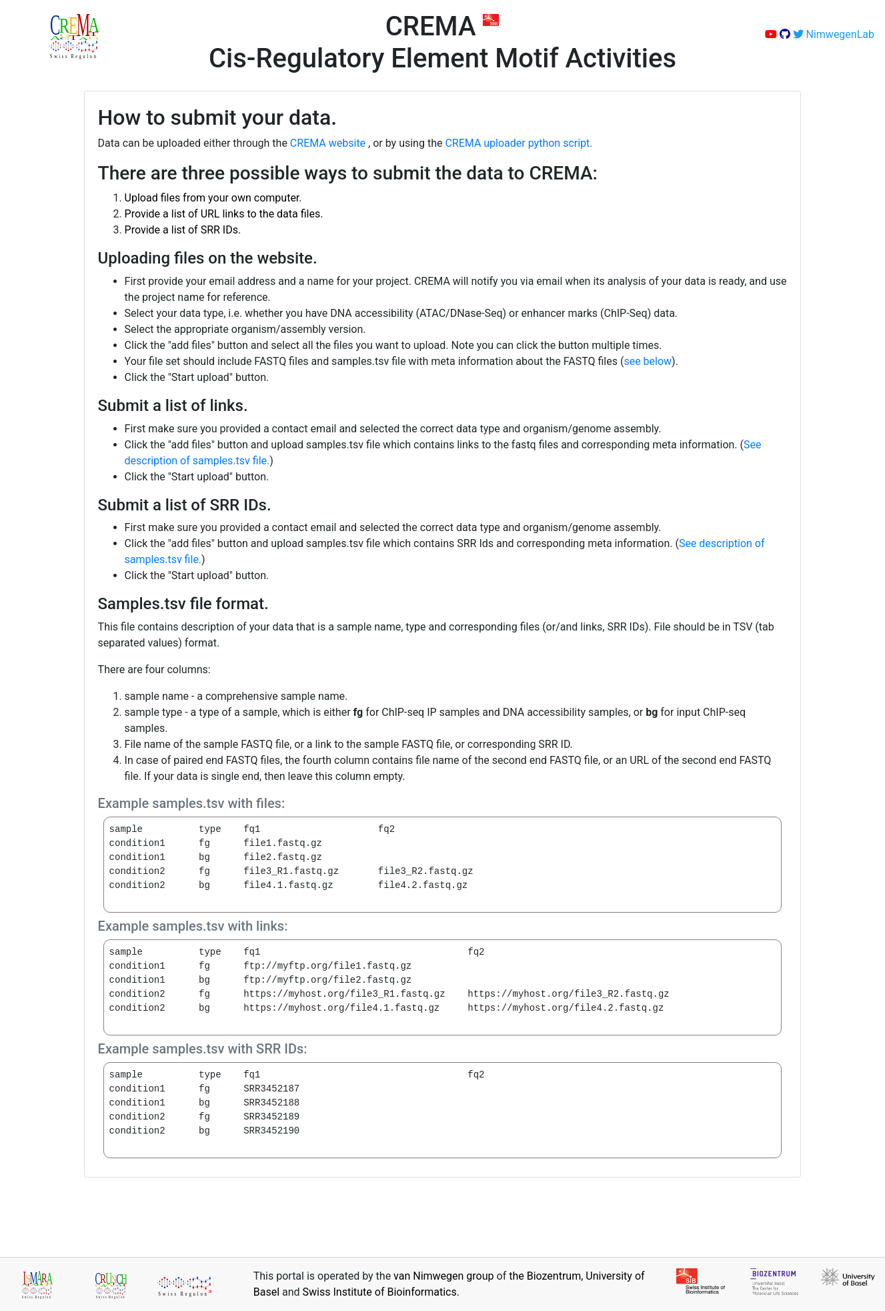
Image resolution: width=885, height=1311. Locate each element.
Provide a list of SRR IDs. (183, 230)
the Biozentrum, (547, 1276)
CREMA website (329, 143)
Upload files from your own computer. (213, 197)
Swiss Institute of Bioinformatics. (381, 1292)
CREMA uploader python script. (518, 143)
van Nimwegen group (444, 1276)
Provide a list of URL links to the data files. (224, 213)
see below (648, 361)
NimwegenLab (833, 34)
